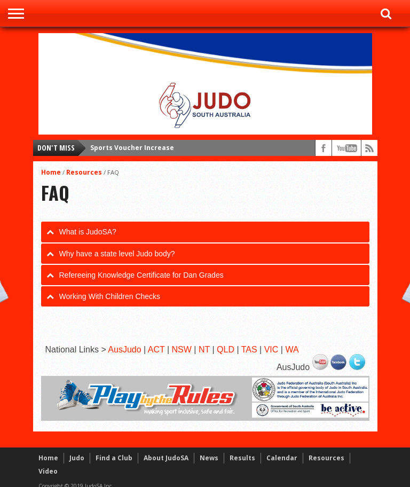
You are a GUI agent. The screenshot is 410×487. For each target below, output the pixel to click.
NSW (182, 349)
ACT (156, 349)
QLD (225, 349)
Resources (84, 172)
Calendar (281, 457)
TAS (249, 349)
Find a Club (114, 457)
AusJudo (124, 349)
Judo (76, 457)
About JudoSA (166, 457)
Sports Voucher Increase (132, 147)
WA (291, 349)
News (209, 457)
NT (204, 349)
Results (242, 457)
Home (51, 172)
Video (48, 471)
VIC (271, 349)
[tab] (205, 232)
